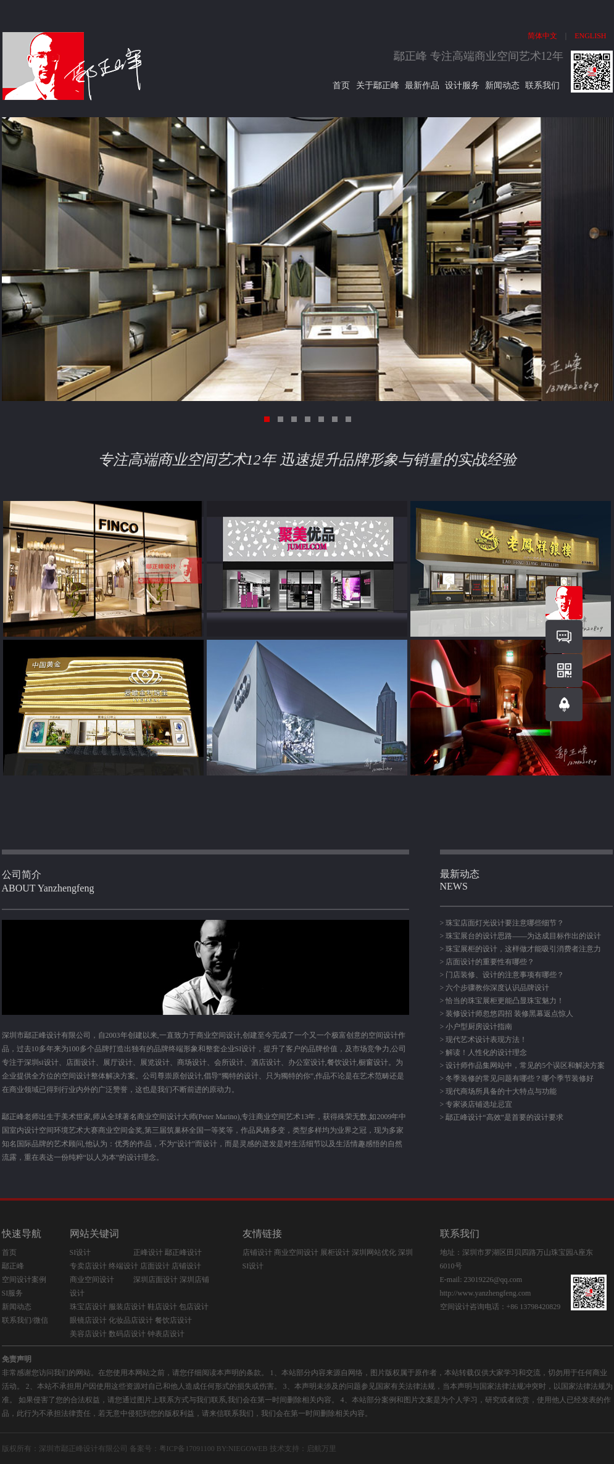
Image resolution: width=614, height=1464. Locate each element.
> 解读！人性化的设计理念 (484, 1052)
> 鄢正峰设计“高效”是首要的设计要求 (501, 1117)
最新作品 (422, 85)
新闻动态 (502, 85)
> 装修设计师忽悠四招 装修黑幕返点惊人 (507, 1013)
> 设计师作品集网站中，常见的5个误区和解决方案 (522, 1065)
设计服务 (462, 85)
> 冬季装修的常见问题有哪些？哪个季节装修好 (517, 1078)
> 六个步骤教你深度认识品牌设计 (495, 987)
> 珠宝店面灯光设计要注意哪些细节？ (502, 923)
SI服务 (12, 1293)
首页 (342, 85)
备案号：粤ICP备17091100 (172, 1448)
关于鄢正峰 (377, 85)
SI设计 (80, 1252)
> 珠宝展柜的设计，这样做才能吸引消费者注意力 (521, 949)
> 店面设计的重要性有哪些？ (487, 961)
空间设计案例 (24, 1279)
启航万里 (321, 1448)
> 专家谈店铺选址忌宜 (476, 1104)
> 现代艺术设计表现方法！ (484, 1039)
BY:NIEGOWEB (242, 1448)
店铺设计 (257, 1252)
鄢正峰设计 (79, 1448)
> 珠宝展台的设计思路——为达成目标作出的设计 (521, 936)
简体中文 (542, 35)
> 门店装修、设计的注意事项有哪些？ (502, 974)
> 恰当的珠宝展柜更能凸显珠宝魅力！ (502, 1000)
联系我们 (542, 85)
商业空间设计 (92, 1279)
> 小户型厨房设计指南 (476, 1026)
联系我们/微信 (25, 1320)
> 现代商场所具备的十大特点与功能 (498, 1091)
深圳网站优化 (374, 1252)
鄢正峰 (13, 1266)
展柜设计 (335, 1252)
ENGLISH (590, 35)
